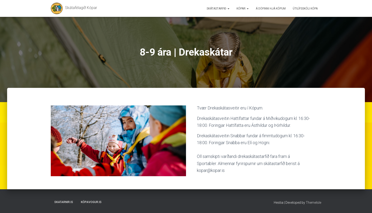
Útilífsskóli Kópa (305, 8)
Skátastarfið (218, 8)
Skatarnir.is (63, 202)
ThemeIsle (313, 202)
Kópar (243, 8)
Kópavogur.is (91, 202)
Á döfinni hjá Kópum (271, 8)
